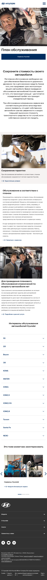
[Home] (8, 4)
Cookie (3, 573)
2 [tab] (23, 493)
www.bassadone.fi (6, 561)
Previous (1, 473)
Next (46, 473)
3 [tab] (27, 493)
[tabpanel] (23, 35)
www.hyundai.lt (5, 558)
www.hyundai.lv (38, 556)
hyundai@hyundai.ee (7, 554)
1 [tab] (19, 494)
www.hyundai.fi (28, 556)
